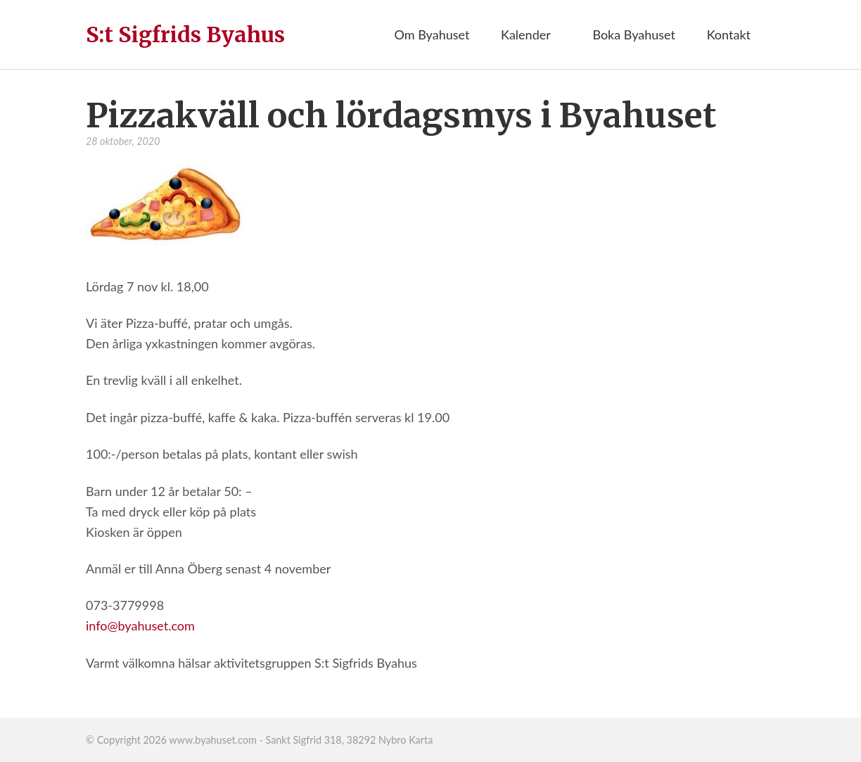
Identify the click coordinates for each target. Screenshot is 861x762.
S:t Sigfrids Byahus (185, 34)
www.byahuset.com (212, 740)
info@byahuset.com (140, 625)
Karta (421, 740)
